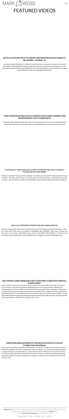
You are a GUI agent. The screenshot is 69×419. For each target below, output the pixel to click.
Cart (43, 416)
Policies (31, 416)
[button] (66, 3)
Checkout (48, 416)
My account (37, 416)
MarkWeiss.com (8, 409)
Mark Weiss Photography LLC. (30, 413)
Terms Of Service (22, 416)
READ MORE (35, 297)
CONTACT (51, 411)
